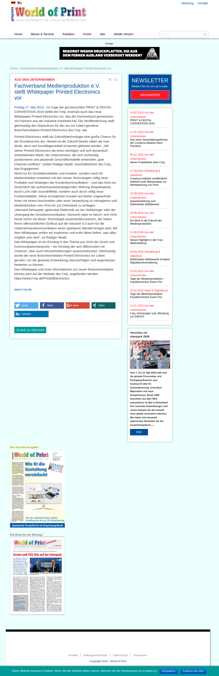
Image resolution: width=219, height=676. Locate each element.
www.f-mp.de (23, 289)
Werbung (188, 3)
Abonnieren (150, 95)
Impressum (140, 655)
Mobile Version (123, 34)
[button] (26, 305)
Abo (102, 34)
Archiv (87, 34)
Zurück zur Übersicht (30, 330)
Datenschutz (120, 655)
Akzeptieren (168, 671)
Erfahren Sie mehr (193, 671)
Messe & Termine (42, 34)
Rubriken (68, 34)
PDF (139, 432)
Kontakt (203, 3)
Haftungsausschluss (95, 655)
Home (18, 34)
